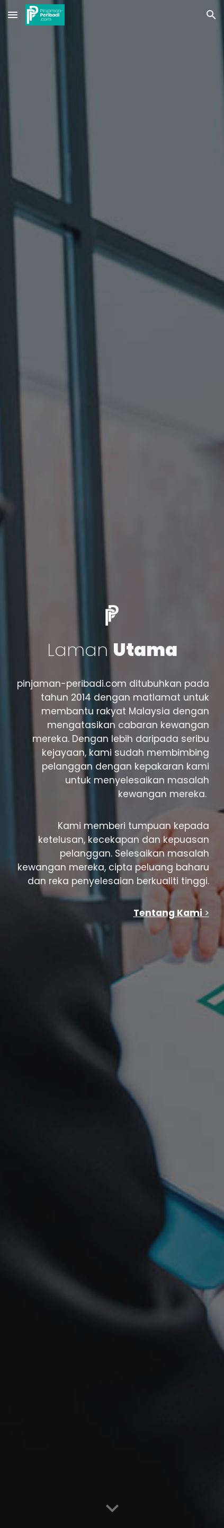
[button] (12, 14)
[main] (112, 650)
